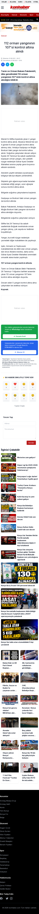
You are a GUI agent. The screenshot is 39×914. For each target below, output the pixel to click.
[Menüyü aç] (2, 7)
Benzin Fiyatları (6, 845)
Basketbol (4, 868)
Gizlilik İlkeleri (5, 889)
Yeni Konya (4, 811)
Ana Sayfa (5, 15)
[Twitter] (7, 898)
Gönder (31, 443)
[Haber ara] (37, 19)
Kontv (2, 807)
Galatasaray (4, 862)
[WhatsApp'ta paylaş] (12, 64)
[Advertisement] (19, 121)
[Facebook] (1, 898)
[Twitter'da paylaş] (7, 64)
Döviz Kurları (5, 831)
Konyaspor (4, 855)
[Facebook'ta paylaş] (3, 64)
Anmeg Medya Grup (8, 801)
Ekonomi (23, 15)
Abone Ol (19, 352)
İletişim (2, 882)
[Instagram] (11, 898)
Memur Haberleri (7, 838)
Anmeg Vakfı (5, 804)
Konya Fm (4, 814)
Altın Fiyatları (5, 835)
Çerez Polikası (5, 885)
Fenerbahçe (4, 865)
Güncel (14, 15)
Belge (2, 817)
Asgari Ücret (5, 828)
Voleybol (3, 872)
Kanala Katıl (20, 336)
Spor (31, 15)
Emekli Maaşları (6, 841)
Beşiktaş (3, 858)
